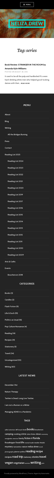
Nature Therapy (11, 392)
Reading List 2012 (15, 235)
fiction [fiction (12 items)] (27, 438)
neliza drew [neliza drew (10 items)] (33, 446)
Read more (25, 83)
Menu (28, 4)
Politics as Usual (11, 320)
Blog (7, 121)
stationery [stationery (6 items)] (27, 457)
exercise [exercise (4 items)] (15, 438)
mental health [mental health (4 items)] (29, 443)
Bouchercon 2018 (15, 275)
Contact (8, 148)
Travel (7, 353)
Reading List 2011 (15, 241)
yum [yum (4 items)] (42, 463)
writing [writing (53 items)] (35, 462)
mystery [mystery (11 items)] (9, 446)
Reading (8, 333)
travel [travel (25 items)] (42, 456)
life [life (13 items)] (22, 442)
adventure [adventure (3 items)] (12, 430)
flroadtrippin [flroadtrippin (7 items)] (10, 442)
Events (8, 268)
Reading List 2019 (15, 194)
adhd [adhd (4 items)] (6, 430)
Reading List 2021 (15, 181)
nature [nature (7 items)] (24, 447)
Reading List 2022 (15, 174)
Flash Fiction (10, 306)
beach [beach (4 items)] (20, 430)
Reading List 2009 (16, 255)
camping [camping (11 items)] (9, 434)
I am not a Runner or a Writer (17, 405)
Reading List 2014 (15, 221)
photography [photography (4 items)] (9, 452)
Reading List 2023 (15, 168)
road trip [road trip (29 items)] (17, 456)
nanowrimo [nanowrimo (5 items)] (17, 447)
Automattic (45, 473)
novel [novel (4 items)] (41, 447)
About (7, 114)
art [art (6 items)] (17, 430)
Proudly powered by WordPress (15, 473)
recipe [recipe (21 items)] (39, 451)
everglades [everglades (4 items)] (8, 438)
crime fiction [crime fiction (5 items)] (31, 434)
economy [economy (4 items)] (44, 434)
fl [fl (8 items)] (31, 438)
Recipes (8, 340)
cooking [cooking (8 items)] (17, 434)
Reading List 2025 (12, 154)
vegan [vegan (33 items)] (9, 463)
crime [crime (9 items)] (23, 434)
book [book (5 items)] (25, 430)
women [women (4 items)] (27, 463)
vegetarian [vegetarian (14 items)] (19, 462)
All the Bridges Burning (17, 134)
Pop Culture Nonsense (14, 326)
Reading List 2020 (16, 188)
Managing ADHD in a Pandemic (18, 412)
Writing (8, 128)
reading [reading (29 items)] (30, 451)
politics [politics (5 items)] (22, 452)
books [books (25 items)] (30, 429)
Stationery (9, 346)
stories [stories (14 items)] (35, 456)
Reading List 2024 (15, 161)
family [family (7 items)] (21, 438)
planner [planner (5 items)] (17, 452)
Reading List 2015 (15, 215)
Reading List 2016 (15, 208)
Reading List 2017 (15, 201)
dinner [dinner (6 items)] (38, 434)
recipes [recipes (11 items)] (8, 457)
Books (7, 293)
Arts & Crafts (10, 261)
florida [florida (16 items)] (36, 438)
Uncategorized (11, 360)
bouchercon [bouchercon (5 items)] (39, 430)
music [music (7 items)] (42, 442)
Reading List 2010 (15, 248)
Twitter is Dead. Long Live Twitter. (19, 398)
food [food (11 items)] (18, 442)
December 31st (11, 385)
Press (7, 141)
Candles (8, 300)
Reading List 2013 (15, 228)
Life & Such (9, 313)
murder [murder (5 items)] (36, 443)
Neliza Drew (27, 23)
